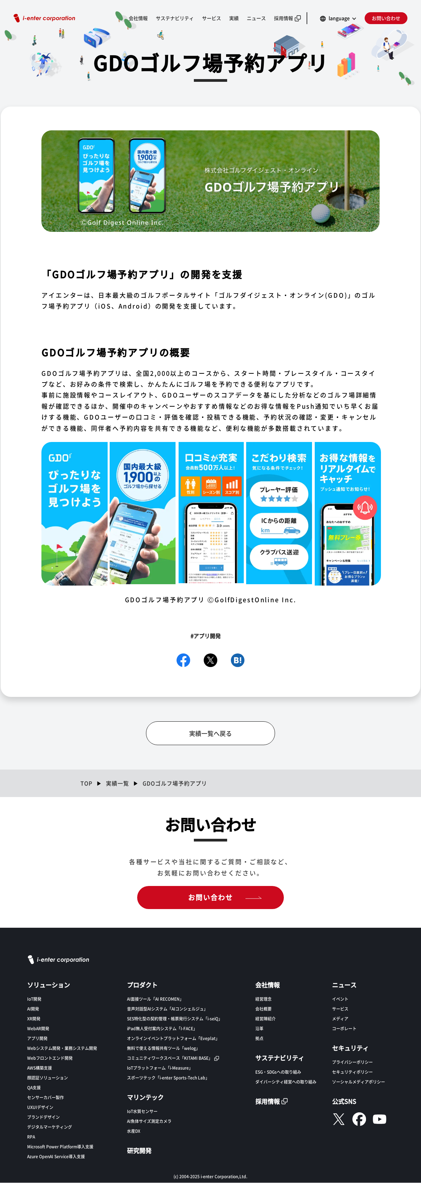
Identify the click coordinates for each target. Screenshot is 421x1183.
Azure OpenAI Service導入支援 (56, 1157)
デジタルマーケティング (49, 1127)
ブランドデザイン (43, 1117)
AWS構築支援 (39, 1068)
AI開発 (33, 1009)
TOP (86, 783)
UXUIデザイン (40, 1107)
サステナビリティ (175, 18)
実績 (234, 18)
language (339, 18)
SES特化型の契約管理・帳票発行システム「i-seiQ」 (174, 1019)
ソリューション (48, 985)
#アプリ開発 (205, 636)
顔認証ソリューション (47, 1078)
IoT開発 (34, 999)
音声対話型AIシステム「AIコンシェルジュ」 (167, 1009)
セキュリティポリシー (352, 1072)
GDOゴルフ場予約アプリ (175, 783)
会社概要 (263, 1009)
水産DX (133, 1131)
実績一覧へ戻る (210, 733)
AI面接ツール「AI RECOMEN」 (155, 999)
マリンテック (145, 1097)
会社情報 (138, 18)
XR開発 (33, 1019)
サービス (211, 18)
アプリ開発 (37, 1038)
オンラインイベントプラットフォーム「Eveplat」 (173, 1038)
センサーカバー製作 (45, 1098)
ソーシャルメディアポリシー (358, 1082)
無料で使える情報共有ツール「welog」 (163, 1048)
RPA (31, 1137)
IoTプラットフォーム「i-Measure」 (160, 1068)
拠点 (259, 1038)
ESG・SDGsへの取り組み (278, 1072)
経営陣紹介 (265, 1019)
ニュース (256, 18)
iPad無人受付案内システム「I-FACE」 (162, 1029)
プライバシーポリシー (352, 1062)
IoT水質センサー (142, 1111)
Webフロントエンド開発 (50, 1058)
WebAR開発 (38, 1029)
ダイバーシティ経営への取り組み (285, 1082)
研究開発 (139, 1150)
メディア (340, 1019)
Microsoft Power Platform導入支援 (60, 1147)
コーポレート (344, 1029)
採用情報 (283, 18)
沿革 (259, 1029)
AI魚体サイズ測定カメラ (149, 1121)
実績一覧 (117, 783)
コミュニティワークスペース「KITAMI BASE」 (170, 1058)
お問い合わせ (386, 18)
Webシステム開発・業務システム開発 (62, 1048)
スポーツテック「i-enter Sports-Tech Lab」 (168, 1078)
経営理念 (263, 999)
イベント (340, 999)
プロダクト (142, 985)
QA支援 (34, 1088)
